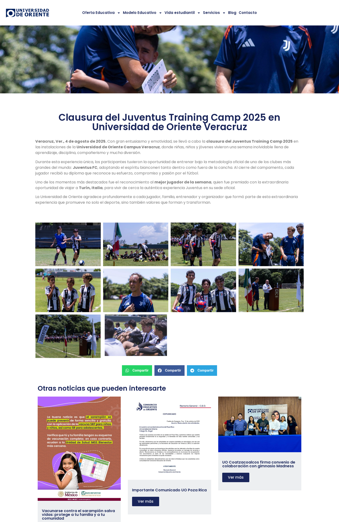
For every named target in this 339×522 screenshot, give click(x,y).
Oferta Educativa (101, 13)
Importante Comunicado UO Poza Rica (169, 490)
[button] (137, 370)
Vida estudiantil (183, 13)
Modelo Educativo (142, 13)
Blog (232, 12)
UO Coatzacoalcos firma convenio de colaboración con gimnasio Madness (258, 464)
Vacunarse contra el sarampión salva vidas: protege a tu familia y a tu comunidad (78, 514)
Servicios (214, 13)
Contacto (248, 12)
